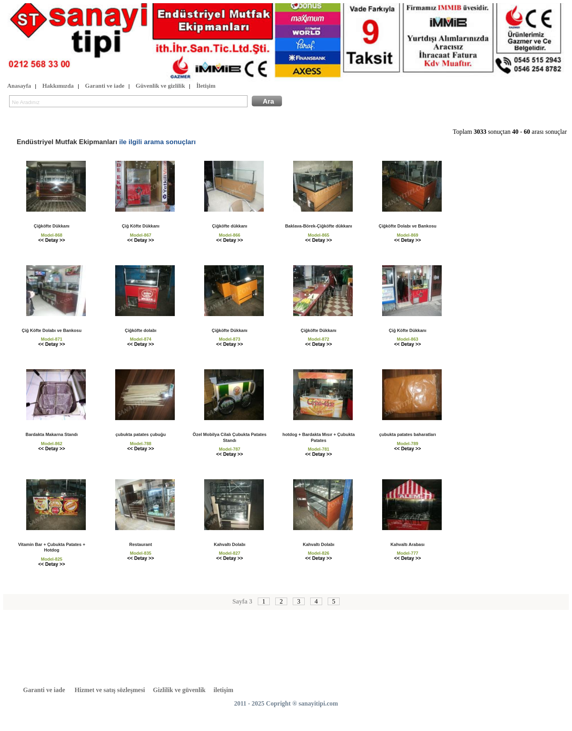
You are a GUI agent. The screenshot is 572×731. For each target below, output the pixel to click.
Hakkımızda (57, 86)
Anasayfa (19, 86)
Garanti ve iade (104, 86)
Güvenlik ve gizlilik (160, 86)
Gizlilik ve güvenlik (179, 690)
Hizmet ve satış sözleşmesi (110, 690)
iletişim (224, 690)
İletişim (205, 86)
